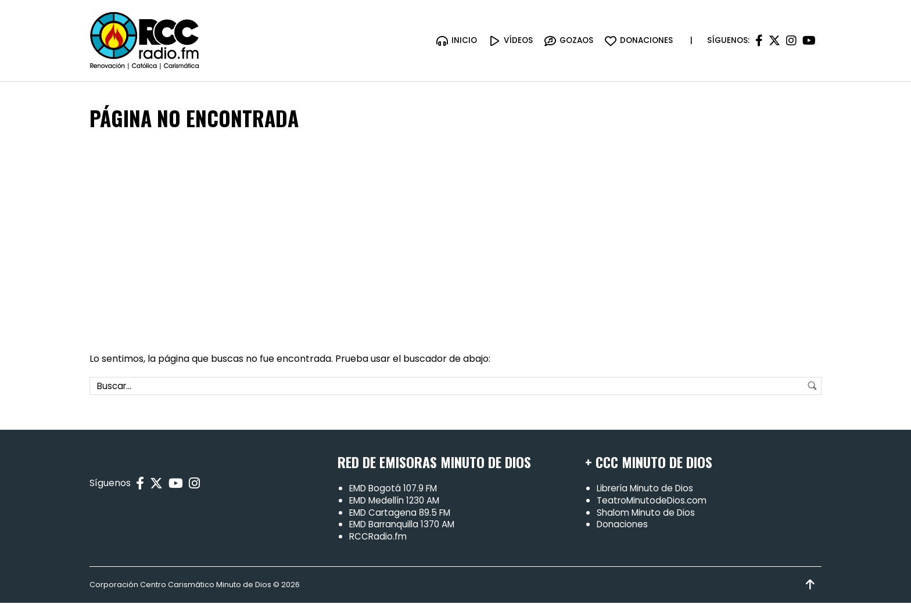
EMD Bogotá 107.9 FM (396, 489)
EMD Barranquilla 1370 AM (407, 525)
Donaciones (624, 525)
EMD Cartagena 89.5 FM (403, 513)
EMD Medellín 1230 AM (399, 501)
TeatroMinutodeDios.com (654, 501)
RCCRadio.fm (378, 537)
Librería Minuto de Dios (648, 489)
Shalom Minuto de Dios (648, 513)
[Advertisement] (455, 242)
